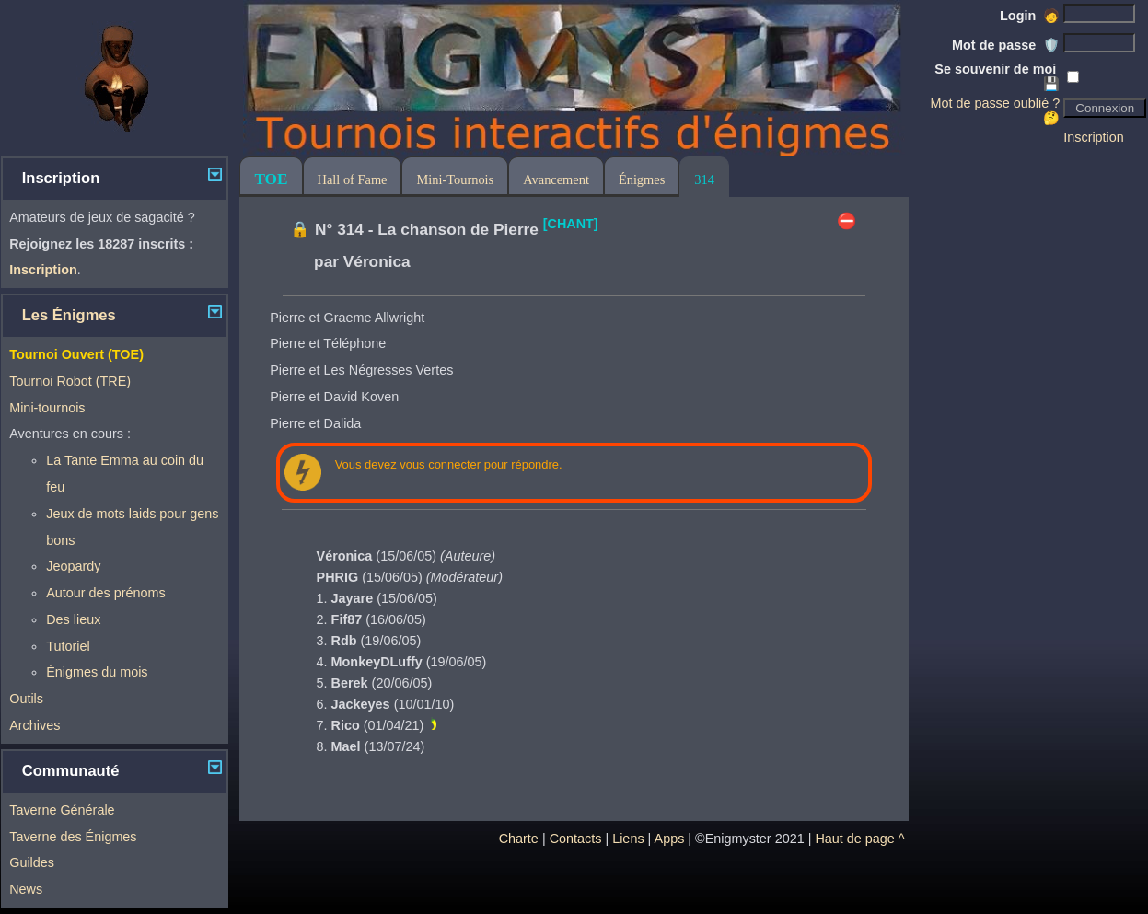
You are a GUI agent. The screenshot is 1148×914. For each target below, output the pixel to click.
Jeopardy (73, 566)
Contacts (576, 838)
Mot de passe (1006, 45)
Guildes (31, 862)
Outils (26, 698)
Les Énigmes (69, 315)
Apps (670, 838)
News (25, 889)
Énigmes (642, 179)
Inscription (1093, 137)
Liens (628, 838)
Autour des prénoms (106, 592)
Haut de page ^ (859, 838)
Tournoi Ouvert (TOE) (76, 354)
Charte (519, 838)
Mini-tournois (47, 407)
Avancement (556, 179)
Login (1030, 15)
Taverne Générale (61, 810)
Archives (34, 725)
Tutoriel (67, 646)
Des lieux (73, 619)
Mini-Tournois (454, 179)
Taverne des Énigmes (72, 836)
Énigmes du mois (96, 672)
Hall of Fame (353, 179)
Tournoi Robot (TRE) (70, 381)
